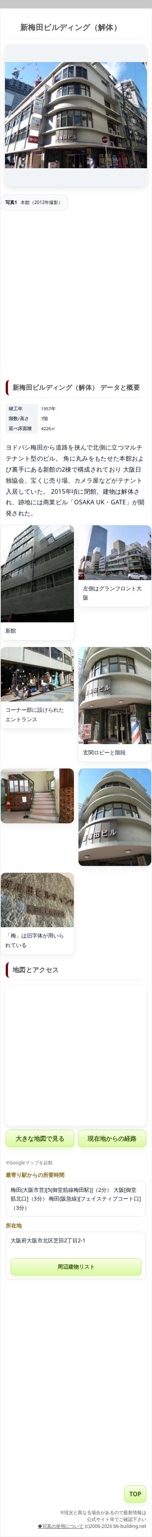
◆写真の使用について (60, 1526)
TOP (135, 1494)
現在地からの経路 (112, 1138)
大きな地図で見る (40, 1138)
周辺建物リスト (76, 1266)
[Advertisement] (76, 296)
